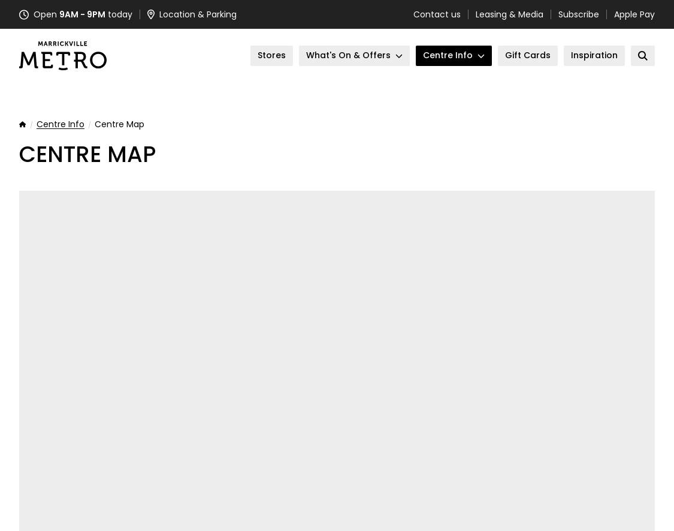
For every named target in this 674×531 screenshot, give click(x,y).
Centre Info (60, 124)
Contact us (437, 14)
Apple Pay (634, 14)
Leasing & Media (509, 14)
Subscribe (578, 14)
